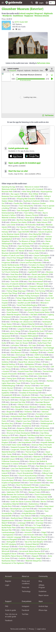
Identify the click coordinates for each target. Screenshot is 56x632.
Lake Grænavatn (30, 478)
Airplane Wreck (27, 244)
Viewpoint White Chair (10, 333)
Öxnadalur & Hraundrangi (28, 393)
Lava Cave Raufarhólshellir (20, 468)
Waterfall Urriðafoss (9, 218)
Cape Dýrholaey (24, 246)
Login (7, 585)
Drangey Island (25, 400)
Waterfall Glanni (28, 419)
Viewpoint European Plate (19, 447)
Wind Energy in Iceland (33, 528)
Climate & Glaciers (35, 270)
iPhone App (43, 610)
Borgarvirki (11, 412)
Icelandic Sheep (45, 404)
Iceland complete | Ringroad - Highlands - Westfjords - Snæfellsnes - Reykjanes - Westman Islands (27, 14)
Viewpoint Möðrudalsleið (29, 336)
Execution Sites (26, 317)
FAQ (6, 606)
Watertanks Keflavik (9, 189)
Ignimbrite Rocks (33, 293)
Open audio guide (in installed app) (24, 163)
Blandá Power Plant (38, 537)
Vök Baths (34, 315)
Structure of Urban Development (19, 433)
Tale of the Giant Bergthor (33, 542)
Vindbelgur (34, 352)
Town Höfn (15, 281)
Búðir (22, 525)
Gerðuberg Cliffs (13, 499)
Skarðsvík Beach (17, 518)
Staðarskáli (23, 414)
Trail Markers (48, 338)
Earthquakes (22, 466)
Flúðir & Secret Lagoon (33, 459)
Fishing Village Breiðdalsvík (26, 298)
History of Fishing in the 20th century (36, 289)
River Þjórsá (30, 218)
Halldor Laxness (30, 440)
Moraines (49, 272)
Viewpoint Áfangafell (9, 539)
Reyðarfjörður (7, 307)
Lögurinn (44, 310)
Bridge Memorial (38, 267)
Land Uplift (33, 236)
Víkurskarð (6, 381)
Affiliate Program (42, 586)
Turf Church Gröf (46, 400)
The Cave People (45, 447)
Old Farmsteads (37, 326)
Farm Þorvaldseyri (29, 239)
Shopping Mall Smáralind (26, 199)
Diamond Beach (12, 277)
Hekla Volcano (42, 222)
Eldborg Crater (42, 497)
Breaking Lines (31, 378)
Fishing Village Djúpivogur (16, 291)
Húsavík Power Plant (25, 371)
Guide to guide (10, 610)
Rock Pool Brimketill (23, 485)
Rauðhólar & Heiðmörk (31, 201)
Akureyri (28, 386)
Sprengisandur (8, 535)
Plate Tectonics (30, 360)
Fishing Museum (46, 516)
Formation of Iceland (43, 414)
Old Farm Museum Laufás (28, 381)
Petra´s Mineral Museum (27, 300)
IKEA (32, 196)
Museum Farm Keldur (19, 222)
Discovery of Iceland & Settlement (14, 284)
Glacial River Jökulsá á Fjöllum (29, 362)
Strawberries (26, 426)
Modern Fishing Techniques (29, 296)
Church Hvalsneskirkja (42, 494)
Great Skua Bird (16, 274)
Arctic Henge (15, 331)
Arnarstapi (39, 523)
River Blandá (15, 407)
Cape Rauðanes (48, 329)
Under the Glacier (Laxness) (21, 502)
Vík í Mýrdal (19, 251)
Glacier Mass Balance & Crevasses (16, 279)
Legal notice (41, 629)
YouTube (25, 614)
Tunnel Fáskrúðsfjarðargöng (27, 305)
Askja (46, 535)
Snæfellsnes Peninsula (19, 497)
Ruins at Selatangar (30, 480)
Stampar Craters (35, 492)
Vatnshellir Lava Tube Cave (34, 520)
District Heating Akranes (16, 431)
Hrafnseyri (5, 546)
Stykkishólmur (34, 504)
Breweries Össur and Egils (11, 196)
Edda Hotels (43, 376)
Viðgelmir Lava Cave (23, 421)
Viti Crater (32, 345)
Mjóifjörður (11, 310)
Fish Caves (7, 229)
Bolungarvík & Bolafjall (10, 549)
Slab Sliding (11, 260)
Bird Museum (16, 352)
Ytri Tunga (37, 525)
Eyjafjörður (6, 393)
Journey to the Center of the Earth (41, 499)
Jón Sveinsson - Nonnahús (33, 388)
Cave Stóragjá (16, 350)
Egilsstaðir (28, 310)
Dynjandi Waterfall (32, 544)
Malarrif (4, 523)
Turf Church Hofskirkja (10, 272)
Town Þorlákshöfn (27, 471)
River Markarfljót (35, 234)
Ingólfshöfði (32, 272)
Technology (26, 591)
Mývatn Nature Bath (25, 348)
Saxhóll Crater (38, 518)
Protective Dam (39, 251)
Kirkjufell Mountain (29, 513)
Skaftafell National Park (10, 270)
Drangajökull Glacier (9, 554)
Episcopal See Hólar (18, 402)
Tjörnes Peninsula (35, 367)
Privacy (31, 629)
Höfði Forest (39, 355)
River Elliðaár (33, 194)
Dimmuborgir (20, 355)
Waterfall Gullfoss (17, 457)
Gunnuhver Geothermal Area (12, 490)
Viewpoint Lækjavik (36, 286)
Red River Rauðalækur (25, 220)
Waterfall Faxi (38, 457)
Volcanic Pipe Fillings (9, 293)
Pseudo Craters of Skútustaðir (39, 357)
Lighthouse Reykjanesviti (41, 490)
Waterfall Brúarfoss (9, 452)
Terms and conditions (18, 629)
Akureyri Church (8, 390)
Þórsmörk (28, 532)
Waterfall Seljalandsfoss (10, 236)
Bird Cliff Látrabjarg (9, 544)
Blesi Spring (47, 454)
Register (8, 581)
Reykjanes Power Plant (30, 487)
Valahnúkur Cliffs (13, 492)
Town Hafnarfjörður (26, 206)
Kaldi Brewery (16, 397)
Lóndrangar (21, 523)
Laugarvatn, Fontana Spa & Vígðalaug (25, 449)
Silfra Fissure (49, 319)
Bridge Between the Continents (13, 494)
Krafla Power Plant (44, 343)
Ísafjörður (22, 558)
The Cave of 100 (27, 229)
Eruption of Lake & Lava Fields (13, 255)
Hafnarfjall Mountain (42, 428)
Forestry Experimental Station (39, 312)
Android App (43, 606)
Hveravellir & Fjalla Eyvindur (37, 539)
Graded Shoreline (13, 286)
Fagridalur (45, 307)
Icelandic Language (14, 537)
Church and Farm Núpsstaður (31, 262)
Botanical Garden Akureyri (32, 390)
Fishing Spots (12, 378)
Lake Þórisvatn (28, 535)
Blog (40, 581)
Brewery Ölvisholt (31, 215)
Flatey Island (48, 506)
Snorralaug (27, 423)
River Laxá (10, 360)
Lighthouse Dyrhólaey (24, 248)
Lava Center (11, 225)
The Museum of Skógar (27, 241)
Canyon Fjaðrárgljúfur (42, 255)
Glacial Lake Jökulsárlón (37, 277)
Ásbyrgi (45, 364)
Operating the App (8, 187)
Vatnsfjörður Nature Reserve (12, 556)
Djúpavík (35, 556)
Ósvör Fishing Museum (27, 546)
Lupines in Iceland (33, 374)
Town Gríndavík (35, 483)
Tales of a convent (40, 258)
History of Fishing (44, 279)
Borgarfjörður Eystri (37, 331)
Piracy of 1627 (41, 227)
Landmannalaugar (8, 532)
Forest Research (13, 312)
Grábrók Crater (7, 419)
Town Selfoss (29, 213)
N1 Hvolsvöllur (30, 225)
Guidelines (42, 591)
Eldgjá (43, 532)
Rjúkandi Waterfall (28, 324)
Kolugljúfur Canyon (23, 409)
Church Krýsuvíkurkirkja (28, 475)
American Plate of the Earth (42, 445)
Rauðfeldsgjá (6, 525)
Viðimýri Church (24, 404)
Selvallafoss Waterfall (11, 504)
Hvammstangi (44, 409)
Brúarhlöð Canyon (8, 459)
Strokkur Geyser (28, 454)
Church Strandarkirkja (25, 473)
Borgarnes (21, 428)
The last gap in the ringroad (12, 267)
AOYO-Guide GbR (21, 22)
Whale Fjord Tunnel (41, 431)
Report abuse (44, 595)
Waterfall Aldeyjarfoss (33, 561)
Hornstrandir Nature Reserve (29, 551)
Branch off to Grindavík (34, 189)
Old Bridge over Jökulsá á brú (22, 322)
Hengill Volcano (24, 208)
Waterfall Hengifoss (14, 315)
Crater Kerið (31, 464)
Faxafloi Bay (18, 203)
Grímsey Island (36, 397)
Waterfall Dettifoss (8, 364)
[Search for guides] (32, 2)
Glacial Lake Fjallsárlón (40, 274)
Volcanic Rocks (7, 289)
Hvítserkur (28, 412)
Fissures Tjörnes (13, 367)
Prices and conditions (26, 582)
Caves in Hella (48, 220)
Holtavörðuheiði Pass (18, 416)
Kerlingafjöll (11, 542)
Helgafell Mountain (28, 506)
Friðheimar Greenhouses (11, 461)
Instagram (25, 606)
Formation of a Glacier (37, 265)
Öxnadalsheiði (7, 395)
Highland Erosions (8, 338)
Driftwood (24, 369)
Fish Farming (40, 291)
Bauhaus (32, 438)
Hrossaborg (28, 338)
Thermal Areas (30, 452)
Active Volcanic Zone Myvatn (22, 341)
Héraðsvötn (26, 395)
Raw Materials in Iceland (45, 466)
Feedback (8, 620)
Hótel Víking (26, 191)
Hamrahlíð (15, 438)
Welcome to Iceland (32, 187)
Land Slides (24, 376)
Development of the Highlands (13, 563)
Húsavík (6, 371)
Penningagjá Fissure (27, 319)
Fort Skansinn (22, 227)
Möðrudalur (32, 333)
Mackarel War (7, 530)
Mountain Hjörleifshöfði (10, 253)
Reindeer (5, 329)
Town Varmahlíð (46, 395)
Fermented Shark (45, 509)
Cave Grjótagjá (48, 348)
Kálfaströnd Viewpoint (10, 357)
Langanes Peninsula (25, 329)
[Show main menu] (2, 2)
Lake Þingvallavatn (25, 442)
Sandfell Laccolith (24, 303)
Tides (13, 511)
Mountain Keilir (7, 191)
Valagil (38, 558)
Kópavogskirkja (46, 191)
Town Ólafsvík (25, 516)
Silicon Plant (41, 369)
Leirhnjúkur (15, 345)
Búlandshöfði (6, 516)
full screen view (43, 63)
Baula (37, 416)
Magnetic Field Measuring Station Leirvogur (36, 435)
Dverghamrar (30, 260)
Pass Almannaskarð (36, 281)
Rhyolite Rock (7, 506)
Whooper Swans (42, 284)
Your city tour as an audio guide (11, 615)
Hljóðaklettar (29, 364)
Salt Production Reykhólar (35, 554)
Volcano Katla (34, 253)
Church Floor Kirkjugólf (15, 258)
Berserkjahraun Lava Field (20, 509)
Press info (25, 587)
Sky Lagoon (15, 194)
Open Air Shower (22, 343)
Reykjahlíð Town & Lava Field (42, 350)
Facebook (25, 610)
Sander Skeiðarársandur (10, 265)
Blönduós (33, 407)
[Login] (39, 2)
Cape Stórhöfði (23, 232)
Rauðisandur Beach (9, 561)
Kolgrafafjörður (29, 511)
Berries (43, 502)
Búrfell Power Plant (9, 528)
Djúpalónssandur (8, 520)
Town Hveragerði (23, 210)
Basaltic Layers (26, 307)
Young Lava (6, 376)
